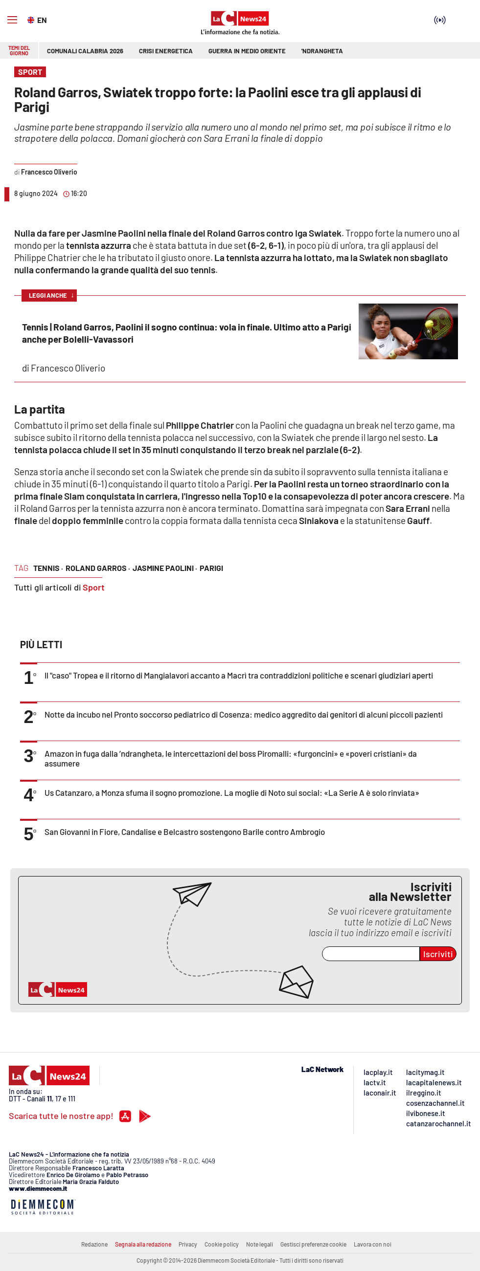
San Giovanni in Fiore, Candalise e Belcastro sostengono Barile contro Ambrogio (185, 831)
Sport (94, 587)
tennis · (48, 567)
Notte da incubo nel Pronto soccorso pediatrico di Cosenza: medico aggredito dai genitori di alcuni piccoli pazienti (244, 714)
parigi (211, 567)
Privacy (188, 1244)
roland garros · (98, 567)
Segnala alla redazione (143, 1244)
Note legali (259, 1244)
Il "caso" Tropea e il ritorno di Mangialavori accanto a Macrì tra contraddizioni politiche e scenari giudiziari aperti (239, 675)
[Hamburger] (12, 20)
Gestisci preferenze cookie (313, 1244)
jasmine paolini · (165, 567)
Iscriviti (438, 953)
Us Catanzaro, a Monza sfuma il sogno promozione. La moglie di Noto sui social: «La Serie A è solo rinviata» (232, 792)
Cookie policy (222, 1244)
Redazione (94, 1244)
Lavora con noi (372, 1244)
